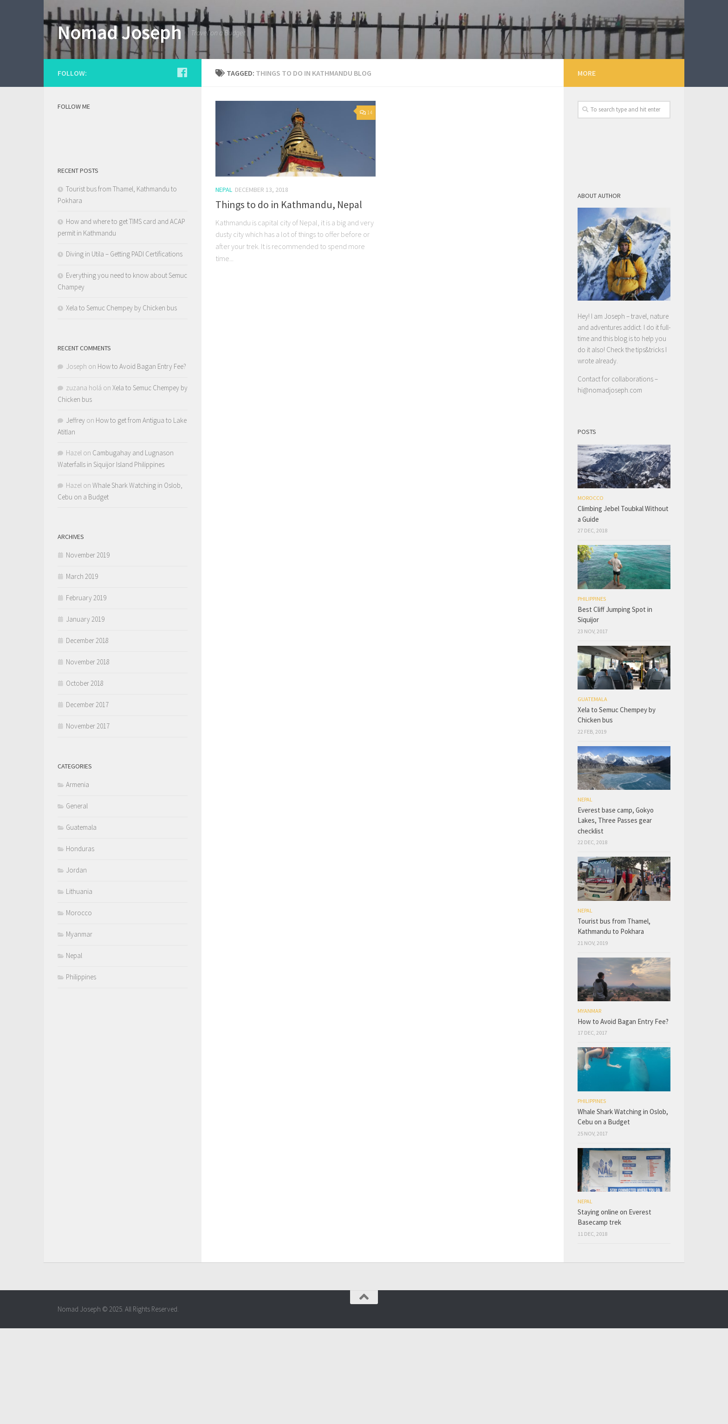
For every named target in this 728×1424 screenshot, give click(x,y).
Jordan (76, 965)
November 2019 (88, 650)
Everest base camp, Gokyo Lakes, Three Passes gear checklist (616, 916)
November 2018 (88, 757)
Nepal (223, 285)
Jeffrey (75, 516)
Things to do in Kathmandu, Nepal (288, 300)
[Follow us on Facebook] (182, 168)
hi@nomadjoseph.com (610, 485)
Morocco (79, 1008)
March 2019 (82, 672)
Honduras (80, 944)
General (77, 901)
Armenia (77, 880)
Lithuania (79, 987)
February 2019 (86, 693)
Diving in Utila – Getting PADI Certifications (124, 349)
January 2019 (85, 714)
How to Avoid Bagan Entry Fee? (142, 462)
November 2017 (88, 821)
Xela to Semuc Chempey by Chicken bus (121, 403)
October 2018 (85, 778)
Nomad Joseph (120, 32)
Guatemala (81, 923)
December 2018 (87, 736)
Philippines (81, 1072)
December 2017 (87, 800)
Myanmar (79, 1029)
